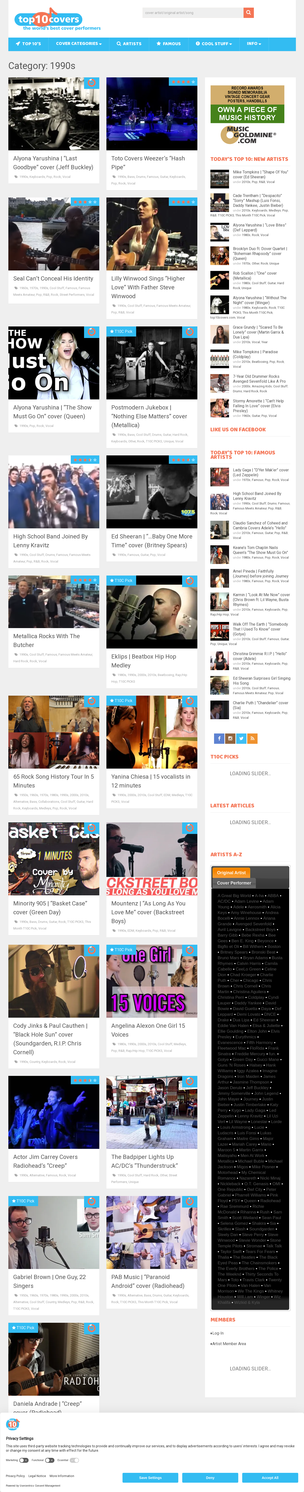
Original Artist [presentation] (231, 872)
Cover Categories (77, 44)
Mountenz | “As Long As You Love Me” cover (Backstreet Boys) (148, 912)
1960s (23, 288)
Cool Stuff (212, 44)
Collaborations (48, 801)
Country (34, 1062)
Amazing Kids (262, 386)
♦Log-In (217, 1333)
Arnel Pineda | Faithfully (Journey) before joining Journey (261, 573)
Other (132, 441)
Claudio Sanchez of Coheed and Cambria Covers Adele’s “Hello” (260, 525)
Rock (57, 177)
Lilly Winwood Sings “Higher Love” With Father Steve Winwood (148, 287)
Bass (131, 177)
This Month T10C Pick (153, 1302)
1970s (33, 288)
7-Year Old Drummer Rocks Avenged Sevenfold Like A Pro (259, 379)
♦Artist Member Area (228, 1343)
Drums (140, 177)
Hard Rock (180, 434)
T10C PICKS (154, 441)
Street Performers (72, 294)
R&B (46, 294)
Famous (169, 44)
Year (264, 342)
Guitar (164, 177)
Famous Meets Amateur (173, 306)
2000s (142, 675)
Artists (129, 44)
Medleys (45, 808)
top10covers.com (222, 317)
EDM (167, 795)
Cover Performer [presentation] (234, 883)
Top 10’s (28, 44)
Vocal (66, 177)
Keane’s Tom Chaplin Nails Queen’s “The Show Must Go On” (260, 550)
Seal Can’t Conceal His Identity (53, 278)
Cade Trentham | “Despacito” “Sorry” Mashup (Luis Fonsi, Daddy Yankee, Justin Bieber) (258, 200)
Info (252, 44)
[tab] (231, 873)
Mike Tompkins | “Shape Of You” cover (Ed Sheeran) (260, 174)
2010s (152, 675)
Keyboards (37, 177)
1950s (23, 795)
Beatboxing (166, 675)
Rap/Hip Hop (135, 1051)
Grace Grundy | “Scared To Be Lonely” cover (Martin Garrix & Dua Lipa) (258, 332)
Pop (49, 177)
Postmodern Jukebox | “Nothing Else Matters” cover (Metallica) (149, 416)
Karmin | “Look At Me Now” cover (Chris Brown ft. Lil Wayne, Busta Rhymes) (261, 599)
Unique (169, 441)
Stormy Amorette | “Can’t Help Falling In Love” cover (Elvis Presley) (258, 406)
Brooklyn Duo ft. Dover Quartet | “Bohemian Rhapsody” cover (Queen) (260, 253)
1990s (23, 177)
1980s (121, 675)
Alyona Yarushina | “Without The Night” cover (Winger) (260, 300)
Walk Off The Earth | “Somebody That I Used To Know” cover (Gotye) (260, 629)
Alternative (20, 801)
